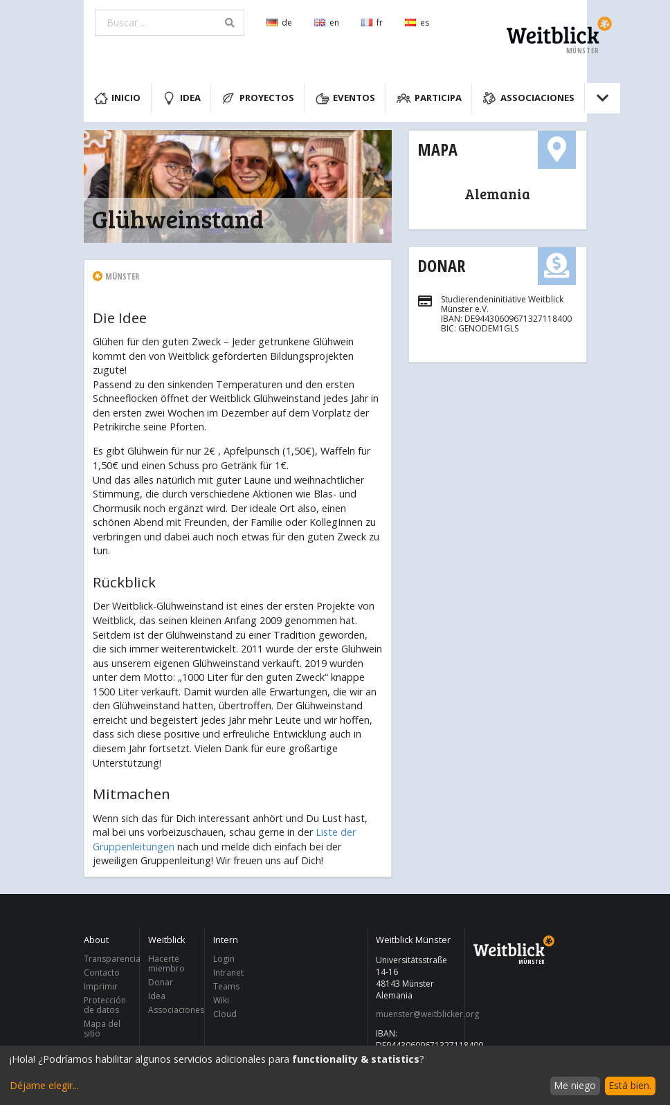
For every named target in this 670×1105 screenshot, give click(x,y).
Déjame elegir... (44, 1085)
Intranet (228, 972)
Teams (226, 986)
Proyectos (257, 98)
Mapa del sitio (102, 1028)
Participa (429, 98)
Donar (441, 265)
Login (224, 959)
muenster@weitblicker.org (416, 1014)
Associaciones (528, 98)
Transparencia (108, 959)
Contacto (102, 972)
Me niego (575, 1085)
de (279, 22)
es (417, 22)
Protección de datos (105, 1005)
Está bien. (629, 1085)
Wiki (221, 1000)
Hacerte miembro (166, 964)
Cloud (225, 1013)
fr (372, 22)
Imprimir (101, 986)
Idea (181, 98)
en (326, 22)
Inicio (117, 98)
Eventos (346, 98)
